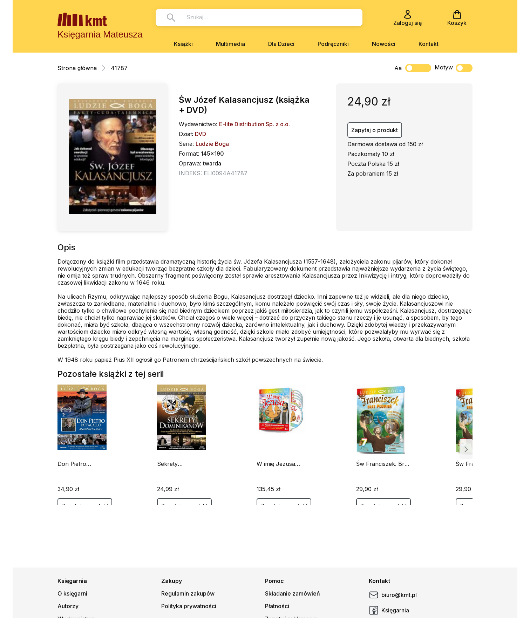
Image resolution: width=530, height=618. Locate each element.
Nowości (383, 43)
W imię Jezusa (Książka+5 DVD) (279, 463)
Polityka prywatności (188, 606)
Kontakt (429, 43)
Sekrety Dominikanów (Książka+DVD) (177, 463)
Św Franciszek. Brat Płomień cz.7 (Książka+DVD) (382, 463)
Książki (183, 43)
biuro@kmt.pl (393, 595)
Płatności (277, 606)
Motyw (454, 68)
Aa (398, 68)
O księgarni (72, 593)
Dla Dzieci (281, 43)
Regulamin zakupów (188, 593)
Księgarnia (389, 610)
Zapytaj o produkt (374, 130)
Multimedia (230, 43)
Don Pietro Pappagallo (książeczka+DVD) (82, 463)
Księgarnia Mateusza (100, 34)
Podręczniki (333, 43)
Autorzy (68, 606)
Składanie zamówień (292, 593)
